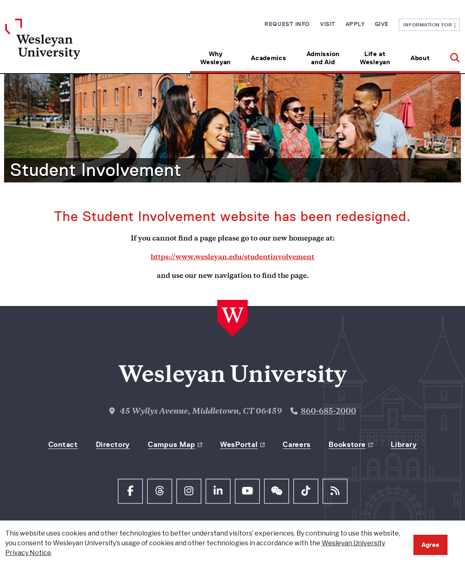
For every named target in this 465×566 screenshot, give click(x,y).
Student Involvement (96, 170)
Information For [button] (429, 24)
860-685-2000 (328, 412)
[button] (450, 55)
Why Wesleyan (215, 58)
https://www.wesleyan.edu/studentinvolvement (232, 257)
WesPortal (238, 444)
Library (404, 444)
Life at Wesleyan (375, 58)
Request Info (287, 24)
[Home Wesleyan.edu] (62, 46)
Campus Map (171, 444)
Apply (355, 24)
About (420, 58)
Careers (297, 444)
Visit (327, 24)
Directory (113, 444)
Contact (63, 444)
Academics (268, 58)
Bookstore (347, 444)
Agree (430, 545)
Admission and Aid (323, 58)
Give (382, 24)
